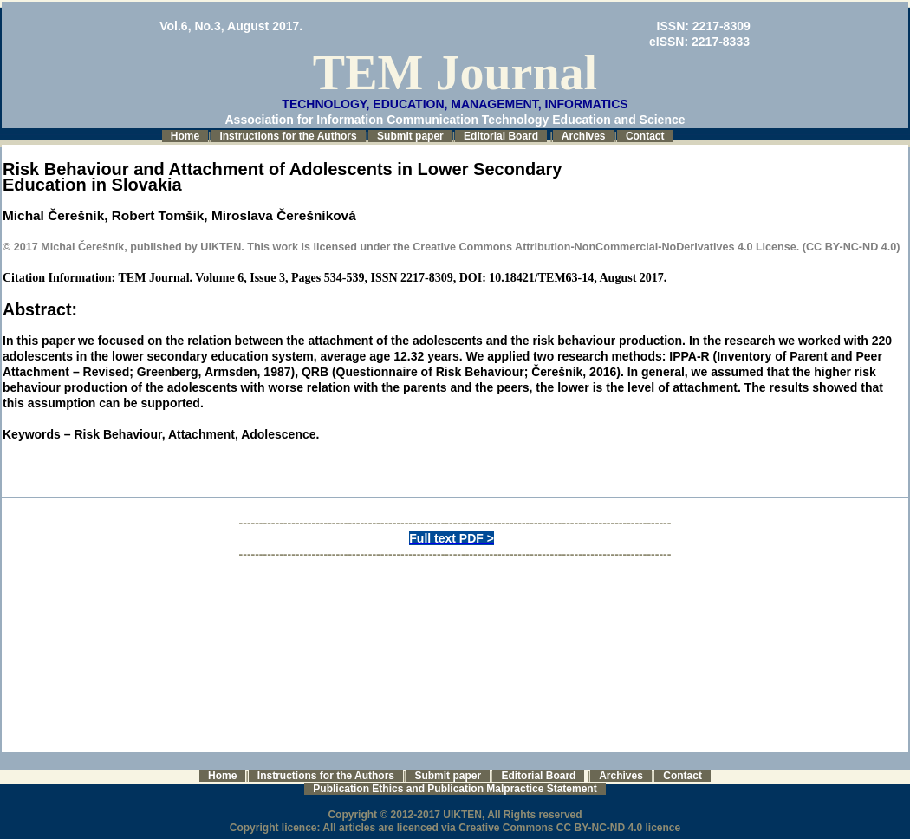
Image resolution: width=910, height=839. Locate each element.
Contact (645, 136)
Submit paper (410, 136)
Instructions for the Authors (287, 136)
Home (185, 136)
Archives (584, 136)
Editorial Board (501, 136)
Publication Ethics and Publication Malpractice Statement (454, 789)
